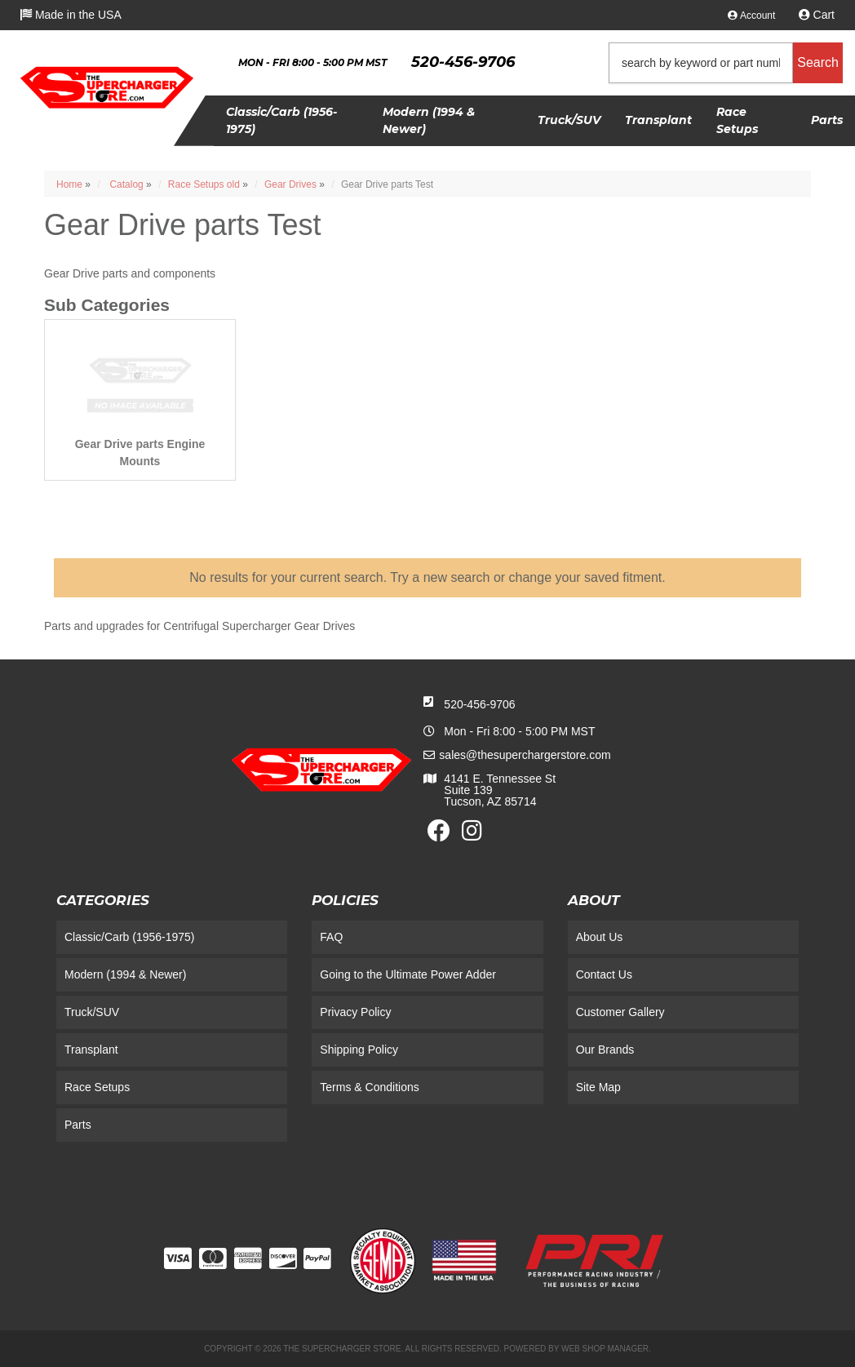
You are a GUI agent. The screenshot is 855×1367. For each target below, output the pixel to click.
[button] (726, 62)
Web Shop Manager (605, 1348)
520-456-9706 (479, 704)
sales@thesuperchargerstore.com (524, 755)
